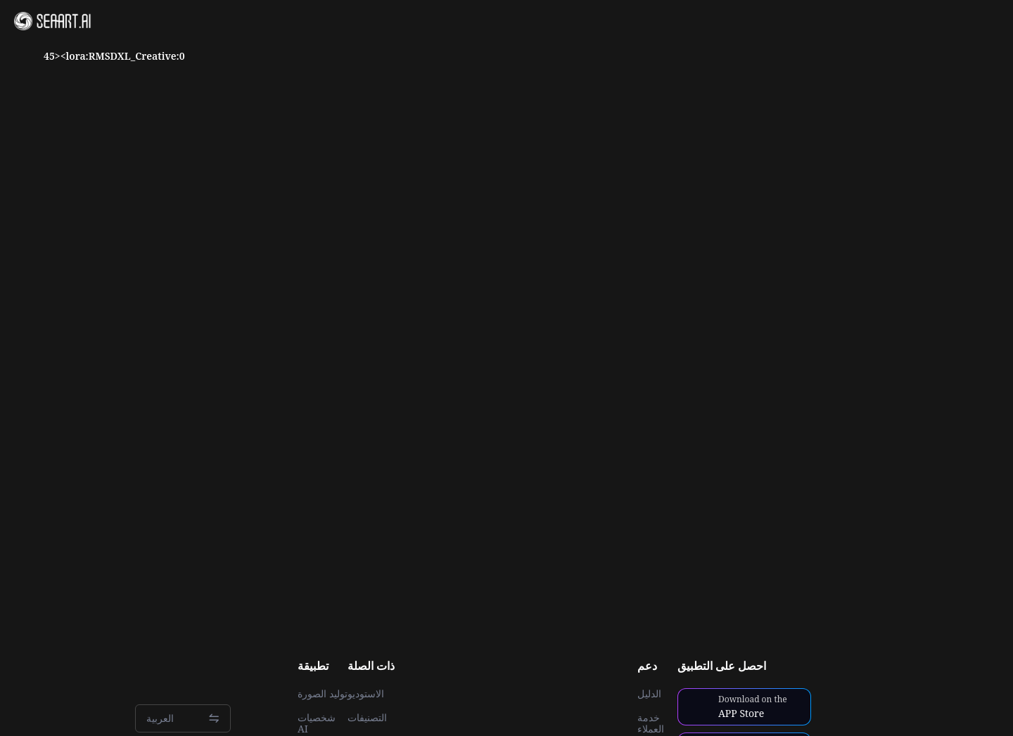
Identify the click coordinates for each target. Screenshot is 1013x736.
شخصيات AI (317, 723)
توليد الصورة (323, 693)
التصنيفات (367, 717)
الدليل (649, 693)
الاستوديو (366, 693)
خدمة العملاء (650, 723)
